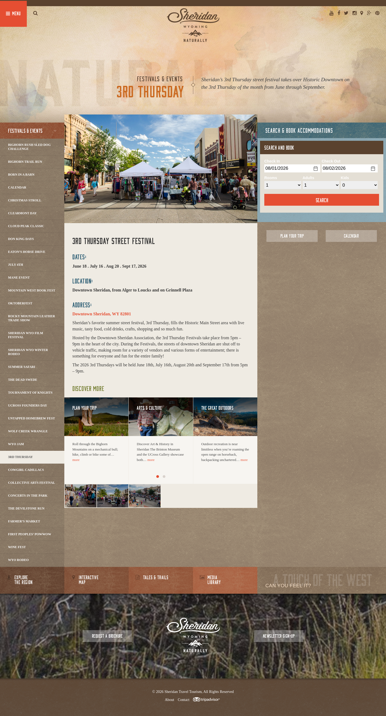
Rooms (270, 178)
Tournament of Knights (30, 392)
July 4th (15, 265)
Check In (272, 161)
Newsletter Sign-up (279, 636)
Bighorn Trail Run (25, 162)
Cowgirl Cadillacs (26, 470)
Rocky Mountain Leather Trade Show (31, 318)
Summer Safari (21, 367)
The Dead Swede (22, 380)
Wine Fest (17, 547)
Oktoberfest (20, 303)
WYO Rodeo (18, 560)
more (76, 460)
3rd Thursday (20, 457)
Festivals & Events (25, 130)
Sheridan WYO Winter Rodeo (28, 352)
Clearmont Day (22, 213)
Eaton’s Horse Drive (26, 252)
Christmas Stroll (24, 200)
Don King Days (21, 239)
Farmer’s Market (24, 521)
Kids (345, 178)
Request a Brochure (107, 636)
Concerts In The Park (27, 495)
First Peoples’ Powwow (29, 534)
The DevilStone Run (26, 508)
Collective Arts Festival (31, 483)
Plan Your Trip (292, 236)
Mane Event (19, 277)
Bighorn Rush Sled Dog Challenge (29, 147)
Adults (308, 178)
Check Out (331, 161)
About (169, 700)
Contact (184, 700)
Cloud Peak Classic (26, 226)
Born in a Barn (21, 174)
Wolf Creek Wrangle (28, 431)
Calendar (17, 187)
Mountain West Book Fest (31, 290)
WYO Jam (16, 444)
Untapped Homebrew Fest (31, 418)
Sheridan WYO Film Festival (25, 335)
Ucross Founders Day (27, 405)
